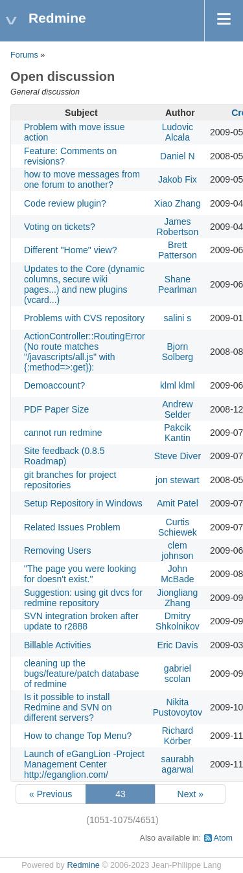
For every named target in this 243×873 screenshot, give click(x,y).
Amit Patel (177, 503)
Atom (223, 838)
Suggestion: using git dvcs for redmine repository (83, 597)
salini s (177, 318)
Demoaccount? (54, 385)
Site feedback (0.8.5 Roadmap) (64, 456)
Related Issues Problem (72, 527)
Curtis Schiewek (177, 527)
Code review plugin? (65, 203)
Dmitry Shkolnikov (178, 621)
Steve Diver (177, 456)
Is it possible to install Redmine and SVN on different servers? (67, 707)
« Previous (50, 794)
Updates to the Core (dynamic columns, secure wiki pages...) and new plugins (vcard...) (84, 284)
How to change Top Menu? (78, 736)
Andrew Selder (177, 409)
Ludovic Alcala (177, 132)
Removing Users (57, 550)
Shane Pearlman (177, 284)
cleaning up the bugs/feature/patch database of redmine (81, 673)
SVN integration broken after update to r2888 (81, 621)
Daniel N (177, 156)
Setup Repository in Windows (83, 503)
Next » (190, 794)
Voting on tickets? (59, 226)
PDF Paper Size (56, 409)
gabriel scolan (177, 673)
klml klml (177, 385)
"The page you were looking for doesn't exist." (80, 573)
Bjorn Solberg (177, 351)
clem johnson (177, 550)
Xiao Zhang (177, 203)
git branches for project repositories (70, 480)
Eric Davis (177, 645)
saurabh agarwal (177, 764)
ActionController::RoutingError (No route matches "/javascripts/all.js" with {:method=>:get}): (84, 351)
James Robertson (178, 226)
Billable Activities (57, 645)
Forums (24, 55)
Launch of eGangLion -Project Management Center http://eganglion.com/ (84, 764)
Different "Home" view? (70, 250)
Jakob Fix (177, 179)
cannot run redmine (63, 432)
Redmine (83, 865)
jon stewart (178, 480)
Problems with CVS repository (84, 318)
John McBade (177, 573)
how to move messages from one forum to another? (82, 179)
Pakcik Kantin (177, 432)
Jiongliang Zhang (177, 597)
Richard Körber (177, 735)
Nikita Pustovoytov (177, 707)
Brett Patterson (177, 250)
